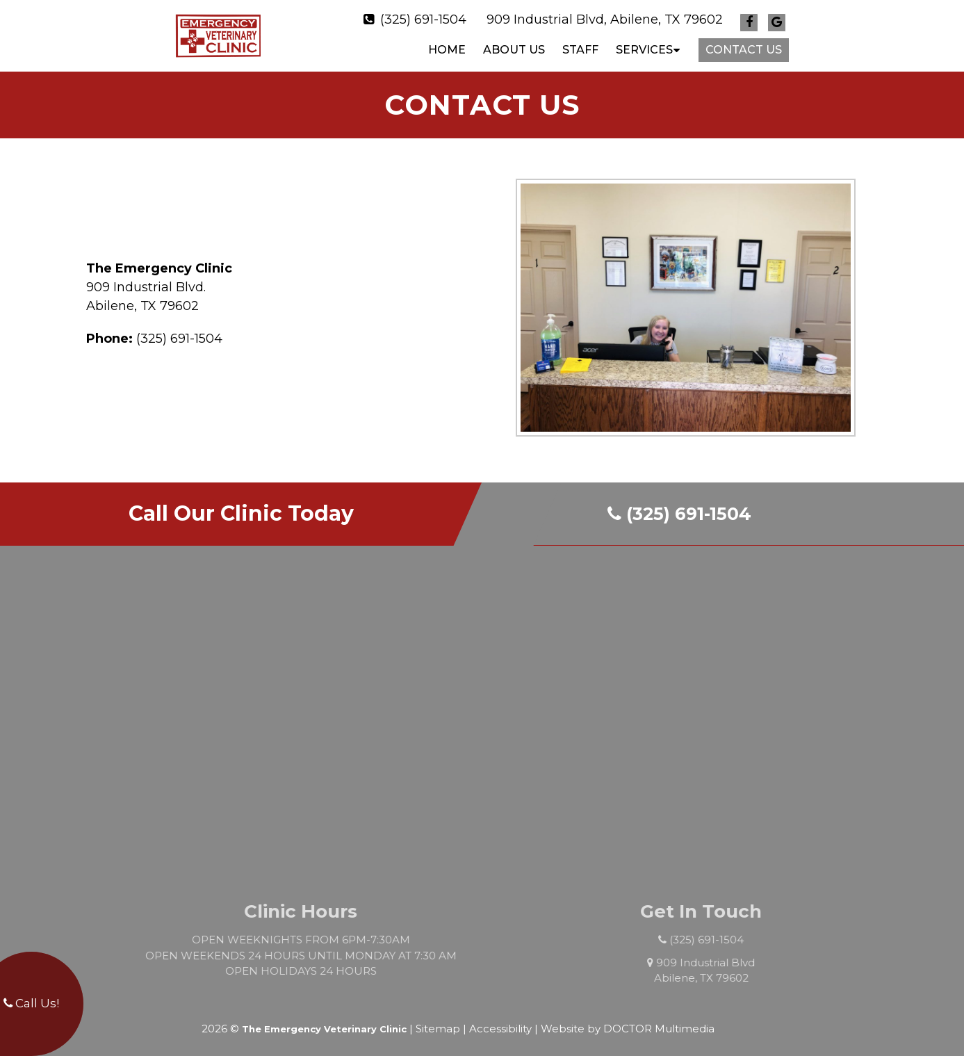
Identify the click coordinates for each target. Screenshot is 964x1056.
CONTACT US (743, 46)
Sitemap (438, 1021)
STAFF (580, 46)
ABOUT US (514, 46)
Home (447, 46)
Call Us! (31, 1003)
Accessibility (500, 1021)
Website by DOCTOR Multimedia (627, 1021)
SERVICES (644, 46)
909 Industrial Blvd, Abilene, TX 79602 (605, 16)
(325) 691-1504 (423, 16)
